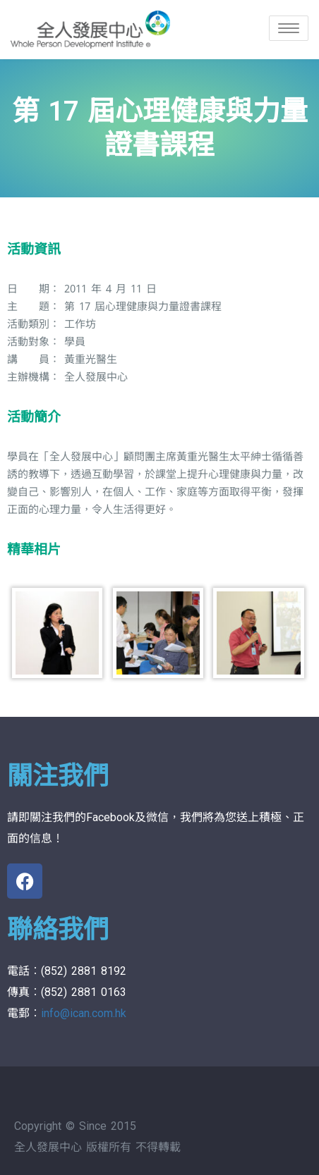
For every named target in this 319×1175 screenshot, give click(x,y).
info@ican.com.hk (83, 1013)
